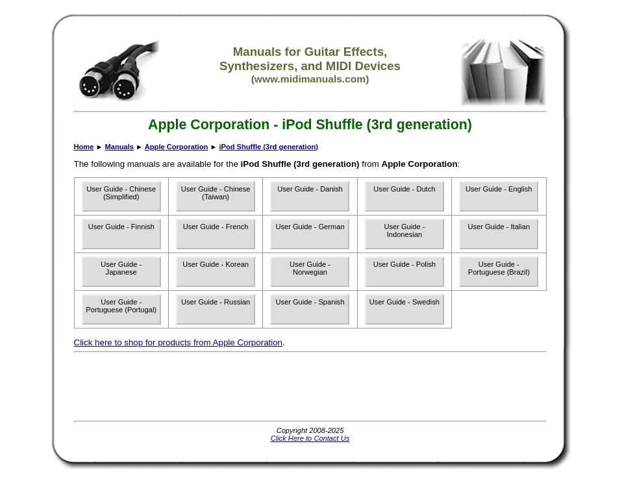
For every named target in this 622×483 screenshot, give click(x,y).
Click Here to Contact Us (310, 438)
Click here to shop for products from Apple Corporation (178, 342)
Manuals (119, 147)
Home (84, 147)
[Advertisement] (310, 387)
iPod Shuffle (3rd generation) (268, 147)
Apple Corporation (176, 147)
